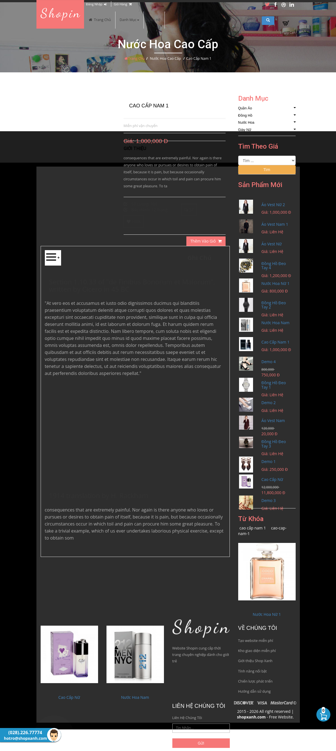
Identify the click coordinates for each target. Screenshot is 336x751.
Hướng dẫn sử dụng (254, 691)
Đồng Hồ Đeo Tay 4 (273, 265)
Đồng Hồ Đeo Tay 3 (273, 443)
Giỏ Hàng (123, 4)
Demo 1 (268, 461)
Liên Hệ (154, 19)
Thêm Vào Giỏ (205, 241)
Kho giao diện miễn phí (257, 650)
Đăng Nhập (96, 4)
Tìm (266, 169)
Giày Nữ (267, 130)
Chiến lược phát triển (255, 681)
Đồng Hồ (267, 115)
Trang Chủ (100, 19)
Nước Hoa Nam (275, 322)
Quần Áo (267, 108)
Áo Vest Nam (273, 420)
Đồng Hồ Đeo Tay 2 (273, 305)
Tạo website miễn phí (255, 640)
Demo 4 (268, 361)
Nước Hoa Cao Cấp (165, 58)
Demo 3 (268, 500)
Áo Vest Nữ (271, 244)
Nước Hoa (267, 122)
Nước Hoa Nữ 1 (275, 283)
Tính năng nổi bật (252, 671)
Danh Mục (129, 19)
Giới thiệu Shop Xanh (255, 660)
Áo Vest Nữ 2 (273, 204)
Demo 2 (268, 402)
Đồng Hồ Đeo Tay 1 (273, 385)
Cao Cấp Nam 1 (275, 342)
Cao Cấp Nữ (272, 479)
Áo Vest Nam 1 (274, 224)
